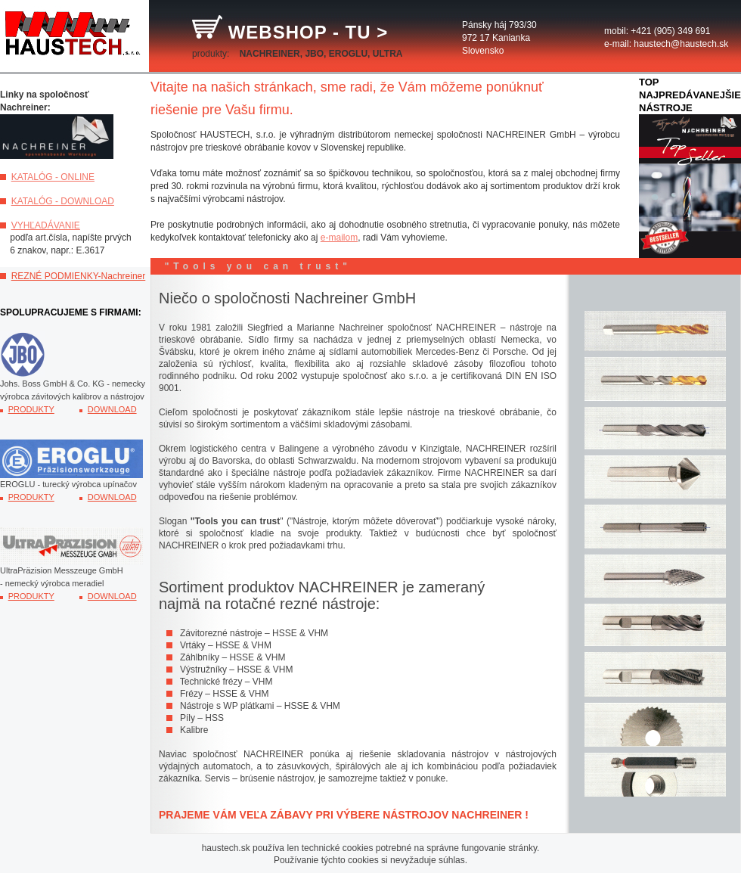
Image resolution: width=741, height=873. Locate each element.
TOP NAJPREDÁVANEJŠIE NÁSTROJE (690, 94)
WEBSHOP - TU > (293, 32)
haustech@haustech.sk (681, 44)
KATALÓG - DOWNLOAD (62, 201)
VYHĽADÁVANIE (45, 225)
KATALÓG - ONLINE (53, 177)
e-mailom (339, 237)
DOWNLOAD (112, 409)
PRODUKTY (31, 409)
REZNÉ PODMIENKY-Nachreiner (78, 276)
